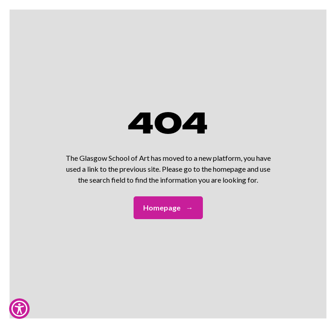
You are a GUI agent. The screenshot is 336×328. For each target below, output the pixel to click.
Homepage (168, 207)
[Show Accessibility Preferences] (19, 308)
